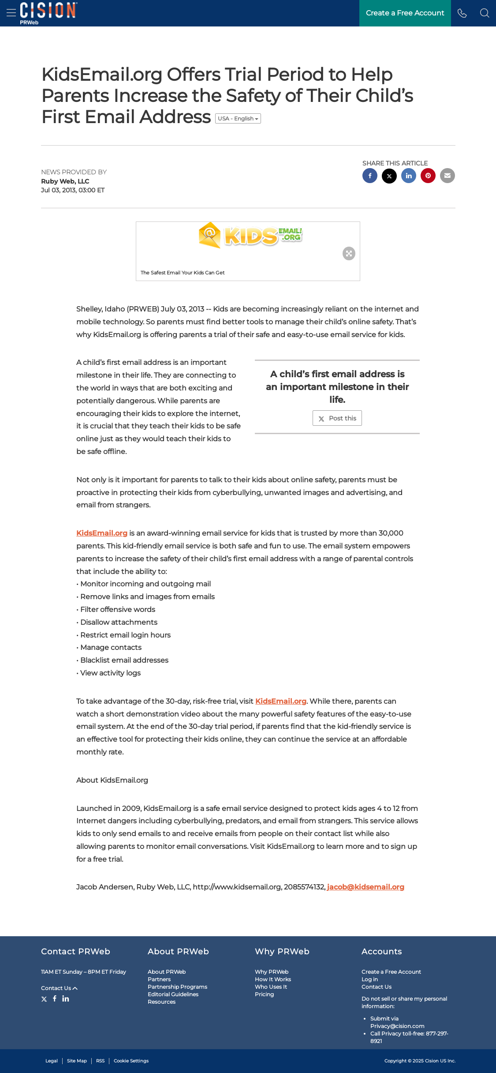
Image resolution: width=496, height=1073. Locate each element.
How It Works (273, 979)
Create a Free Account (391, 971)
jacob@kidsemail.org (365, 887)
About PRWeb (167, 971)
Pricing (264, 994)
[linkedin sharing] (408, 176)
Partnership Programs (177, 986)
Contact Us (59, 988)
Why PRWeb (271, 971)
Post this (337, 418)
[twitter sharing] (389, 177)
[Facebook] (55, 998)
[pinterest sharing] (428, 176)
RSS (100, 1061)
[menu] (11, 13)
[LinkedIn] (65, 998)
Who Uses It (271, 986)
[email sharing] (447, 176)
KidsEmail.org (101, 533)
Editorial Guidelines (173, 994)
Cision (432, 1061)
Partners (159, 979)
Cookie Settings (131, 1061)
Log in (370, 979)
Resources (161, 1001)
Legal (51, 1061)
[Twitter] (45, 998)
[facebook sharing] (369, 176)
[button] (485, 13)
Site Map (77, 1061)
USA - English (238, 118)
